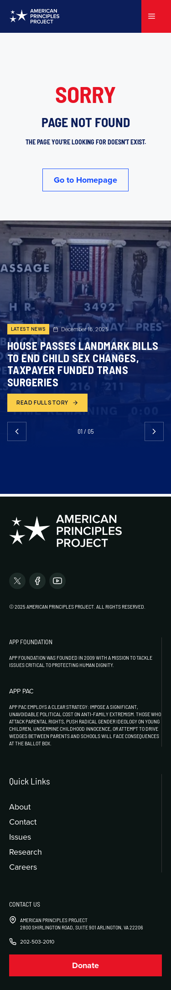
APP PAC (21, 691)
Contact (22, 821)
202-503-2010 (37, 941)
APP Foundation (30, 642)
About (20, 806)
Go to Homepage (85, 180)
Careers (23, 866)
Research (25, 851)
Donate (85, 965)
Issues (20, 836)
